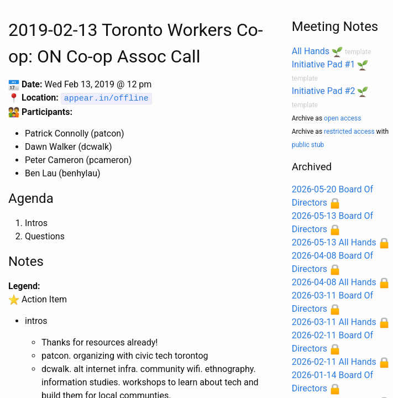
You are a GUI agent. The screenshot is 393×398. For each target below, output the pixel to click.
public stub (308, 145)
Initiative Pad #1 (323, 64)
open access (342, 118)
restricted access (349, 131)
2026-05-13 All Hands (334, 242)
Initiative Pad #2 (323, 91)
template (358, 52)
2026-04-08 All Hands (334, 282)
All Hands (310, 51)
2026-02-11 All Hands (334, 362)
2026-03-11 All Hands (334, 322)
